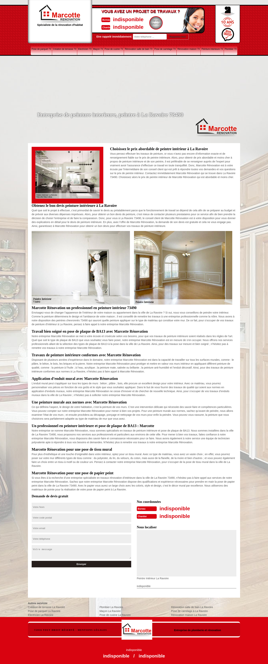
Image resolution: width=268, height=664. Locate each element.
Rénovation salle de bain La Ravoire (192, 606)
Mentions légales (92, 629)
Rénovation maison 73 (188, 49)
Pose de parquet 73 (41, 49)
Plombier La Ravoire (111, 606)
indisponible (122, 19)
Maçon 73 (98, 49)
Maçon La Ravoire (110, 610)
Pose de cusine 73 (114, 49)
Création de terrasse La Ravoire (46, 606)
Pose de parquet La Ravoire (44, 610)
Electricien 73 (84, 49)
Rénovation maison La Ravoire (189, 614)
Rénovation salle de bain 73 (138, 49)
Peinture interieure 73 (212, 49)
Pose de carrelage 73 (165, 49)
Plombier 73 (231, 49)
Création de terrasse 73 (64, 49)
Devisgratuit (151, 22)
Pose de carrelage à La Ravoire (189, 610)
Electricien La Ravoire (40, 614)
